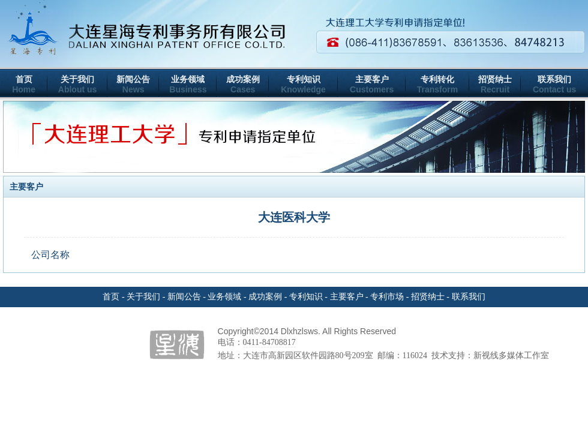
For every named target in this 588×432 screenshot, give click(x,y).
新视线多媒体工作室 (511, 355)
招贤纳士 (495, 79)
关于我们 (77, 79)
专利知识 (303, 79)
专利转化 (437, 79)
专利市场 (387, 296)
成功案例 (243, 79)
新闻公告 (133, 79)
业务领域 (188, 79)
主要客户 (372, 79)
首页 (24, 79)
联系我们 (554, 79)
